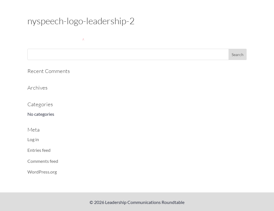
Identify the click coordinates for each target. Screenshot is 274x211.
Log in (33, 139)
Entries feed (39, 150)
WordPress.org (42, 171)
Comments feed (42, 161)
